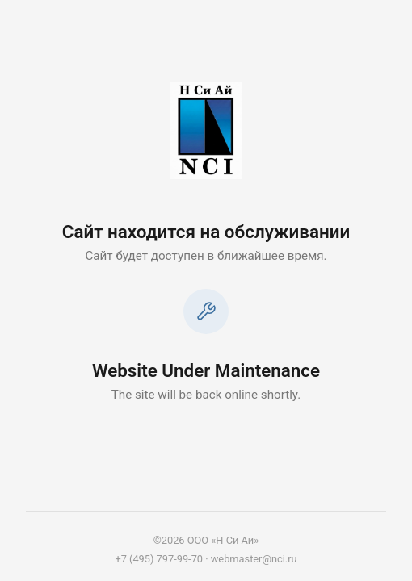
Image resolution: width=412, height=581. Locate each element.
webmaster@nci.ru (254, 559)
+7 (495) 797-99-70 (159, 559)
